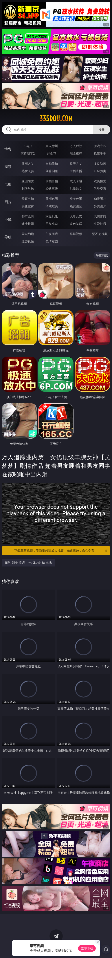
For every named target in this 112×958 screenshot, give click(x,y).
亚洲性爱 (28, 181)
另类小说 (52, 224)
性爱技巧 (100, 224)
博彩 (7, 149)
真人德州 (52, 146)
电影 (7, 184)
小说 (7, 219)
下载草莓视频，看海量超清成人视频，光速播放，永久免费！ (61, 550)
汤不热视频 (100, 234)
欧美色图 (76, 199)
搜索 (101, 129)
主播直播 (76, 171)
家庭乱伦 (52, 216)
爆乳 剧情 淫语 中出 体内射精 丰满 (28, 563)
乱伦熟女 (76, 188)
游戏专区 (100, 146)
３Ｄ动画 (100, 163)
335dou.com (56, 118)
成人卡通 (76, 181)
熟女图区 (76, 206)
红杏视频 (28, 241)
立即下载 (87, 948)
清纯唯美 (52, 206)
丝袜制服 (52, 171)
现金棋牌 (76, 153)
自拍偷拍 (52, 163)
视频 (7, 166)
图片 (7, 201)
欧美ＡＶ (76, 163)
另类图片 (100, 206)
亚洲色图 (52, 199)
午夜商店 (52, 234)
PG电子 (28, 146)
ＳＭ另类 (100, 171)
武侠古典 (100, 216)
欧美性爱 (100, 181)
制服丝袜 (28, 188)
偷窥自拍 (28, 199)
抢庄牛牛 (100, 153)
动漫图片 (100, 199)
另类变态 (100, 188)
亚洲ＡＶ (28, 163)
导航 (7, 237)
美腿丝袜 (28, 206)
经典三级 (52, 188)
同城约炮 (28, 234)
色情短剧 (52, 241)
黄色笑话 (76, 224)
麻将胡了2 (28, 153)
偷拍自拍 (52, 181)
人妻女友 (76, 216)
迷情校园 (28, 224)
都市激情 (28, 216)
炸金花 (51, 153)
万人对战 (76, 146)
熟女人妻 (28, 171)
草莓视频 (76, 234)
